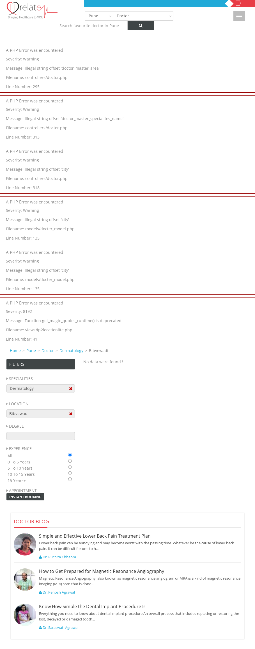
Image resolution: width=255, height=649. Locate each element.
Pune (93, 15)
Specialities (21, 378)
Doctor (123, 15)
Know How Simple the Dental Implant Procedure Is (92, 606)
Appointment (23, 490)
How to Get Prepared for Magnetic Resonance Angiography (101, 571)
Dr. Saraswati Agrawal (58, 627)
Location (19, 403)
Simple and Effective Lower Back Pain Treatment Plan (95, 536)
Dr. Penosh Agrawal (57, 592)
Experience (20, 448)
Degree (16, 426)
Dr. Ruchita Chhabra (57, 556)
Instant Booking (25, 497)
